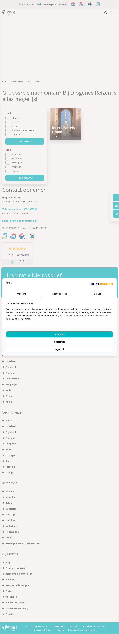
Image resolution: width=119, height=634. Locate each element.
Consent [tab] (21, 294)
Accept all (59, 334)
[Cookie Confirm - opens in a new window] (101, 284)
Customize (59, 342)
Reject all (59, 349)
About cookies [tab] (59, 294)
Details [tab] (97, 294)
